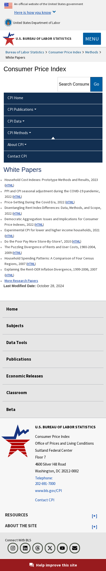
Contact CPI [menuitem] (17, 156)
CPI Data (14, 121)
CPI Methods (18, 132)
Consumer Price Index (64, 52)
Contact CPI (44, 500)
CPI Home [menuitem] (15, 97)
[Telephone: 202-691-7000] (65, 481)
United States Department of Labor (32, 22)
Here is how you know (32, 12)
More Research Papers (21, 280)
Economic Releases (24, 376)
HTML (9, 185)
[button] (94, 516)
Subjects (14, 325)
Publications (18, 359)
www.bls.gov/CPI (48, 490)
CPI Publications (20, 109)
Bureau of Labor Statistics (25, 52)
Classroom (16, 392)
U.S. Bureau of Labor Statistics (43, 38)
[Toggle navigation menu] (92, 39)
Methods (91, 52)
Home (12, 309)
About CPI (15, 144)
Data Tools (16, 342)
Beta (10, 409)
